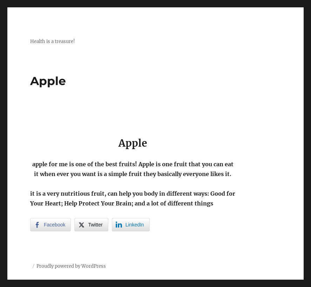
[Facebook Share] (50, 224)
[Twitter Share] (91, 224)
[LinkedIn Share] (131, 224)
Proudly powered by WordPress (71, 266)
